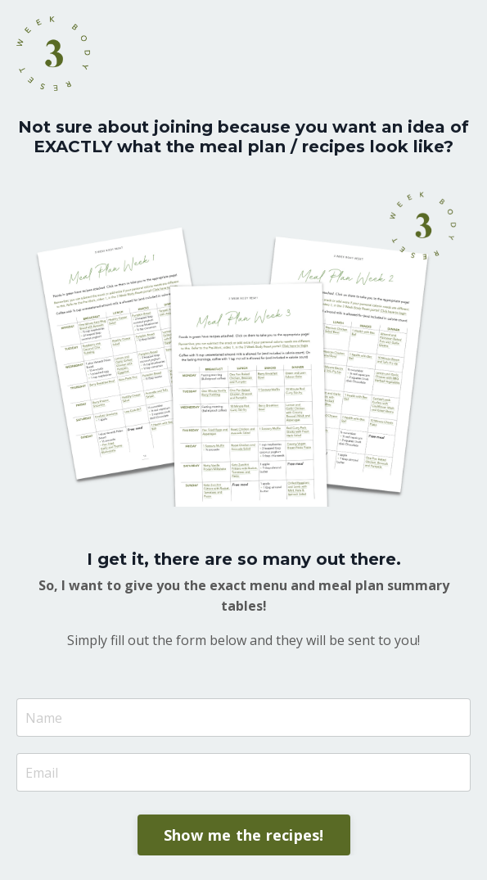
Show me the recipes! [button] (244, 835)
